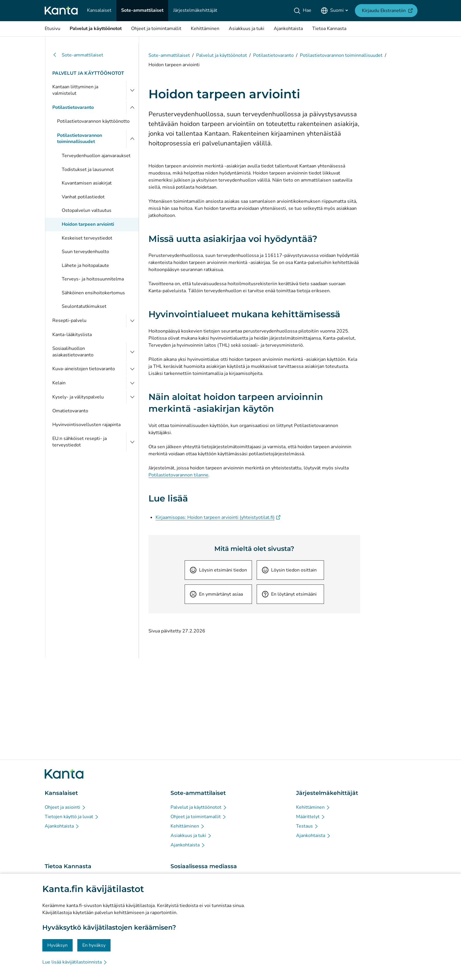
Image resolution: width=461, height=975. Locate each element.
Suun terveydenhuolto (85, 251)
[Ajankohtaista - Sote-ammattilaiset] (188, 845)
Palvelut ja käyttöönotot (88, 73)
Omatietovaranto (70, 411)
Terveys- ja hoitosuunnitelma (93, 279)
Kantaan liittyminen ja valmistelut (75, 90)
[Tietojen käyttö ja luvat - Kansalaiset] (72, 816)
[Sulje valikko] (132, 107)
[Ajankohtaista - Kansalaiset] (62, 826)
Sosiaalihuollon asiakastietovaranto (72, 351)
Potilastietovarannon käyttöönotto (93, 121)
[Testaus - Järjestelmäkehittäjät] (307, 826)
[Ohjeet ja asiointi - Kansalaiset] (65, 807)
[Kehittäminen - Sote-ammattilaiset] (188, 826)
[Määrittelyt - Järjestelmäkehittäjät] (310, 816)
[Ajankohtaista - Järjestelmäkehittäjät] (313, 835)
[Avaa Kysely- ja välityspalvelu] (132, 397)
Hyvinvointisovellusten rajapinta (86, 424)
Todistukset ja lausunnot (88, 169)
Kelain (59, 383)
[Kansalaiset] (99, 10)
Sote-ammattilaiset (77, 55)
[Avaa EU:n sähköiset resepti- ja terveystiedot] (132, 442)
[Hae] (303, 10)
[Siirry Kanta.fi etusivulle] (64, 774)
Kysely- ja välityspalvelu (78, 397)
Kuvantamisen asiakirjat (87, 183)
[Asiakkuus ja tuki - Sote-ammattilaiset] (191, 835)
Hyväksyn (57, 945)
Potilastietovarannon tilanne (178, 475)
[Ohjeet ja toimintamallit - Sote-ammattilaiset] (199, 816)
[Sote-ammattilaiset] (142, 10)
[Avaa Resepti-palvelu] (132, 321)
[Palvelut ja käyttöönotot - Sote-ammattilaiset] (199, 807)
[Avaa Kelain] (132, 383)
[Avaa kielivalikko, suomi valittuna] (334, 10)
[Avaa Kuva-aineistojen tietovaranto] (132, 369)
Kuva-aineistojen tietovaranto (83, 369)
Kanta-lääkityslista (72, 334)
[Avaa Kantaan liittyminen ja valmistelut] (132, 90)
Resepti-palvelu (69, 320)
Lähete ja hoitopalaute (85, 265)
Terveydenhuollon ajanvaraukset (96, 155)
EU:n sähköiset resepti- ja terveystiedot (79, 441)
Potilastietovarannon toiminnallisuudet (79, 138)
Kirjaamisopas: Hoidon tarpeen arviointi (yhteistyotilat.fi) (218, 517)
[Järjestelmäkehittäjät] (195, 10)
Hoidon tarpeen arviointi (88, 224)
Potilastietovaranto (73, 107)
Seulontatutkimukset (84, 306)
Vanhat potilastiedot (83, 197)
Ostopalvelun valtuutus (86, 210)
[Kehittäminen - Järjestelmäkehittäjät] (313, 807)
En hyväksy (94, 945)
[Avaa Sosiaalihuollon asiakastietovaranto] (132, 352)
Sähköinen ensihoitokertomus (93, 293)
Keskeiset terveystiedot (87, 238)
